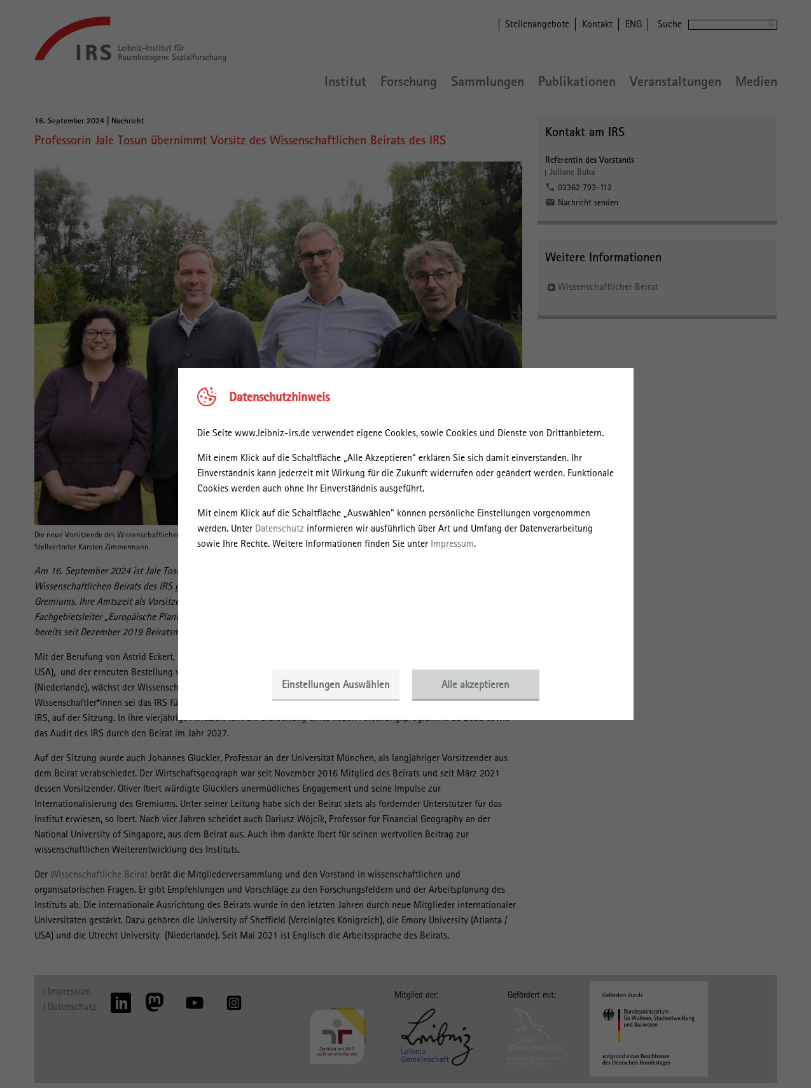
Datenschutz (279, 528)
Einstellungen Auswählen (336, 684)
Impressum (452, 543)
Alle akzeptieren (475, 684)
